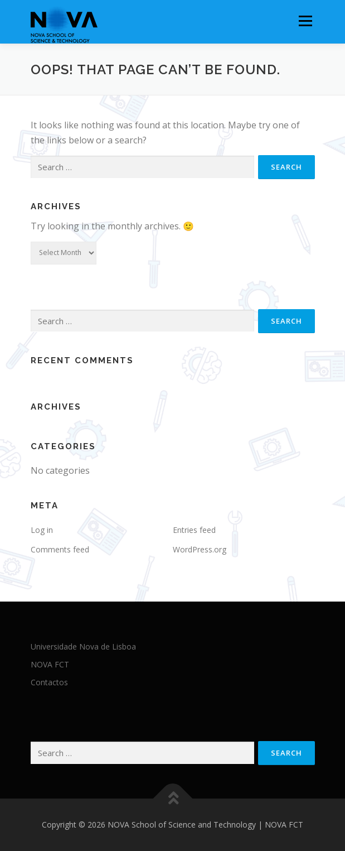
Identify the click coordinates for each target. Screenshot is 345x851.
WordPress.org (199, 549)
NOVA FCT (50, 664)
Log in (42, 530)
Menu (305, 21)
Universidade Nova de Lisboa (83, 646)
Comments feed (60, 549)
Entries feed (194, 530)
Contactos (49, 682)
